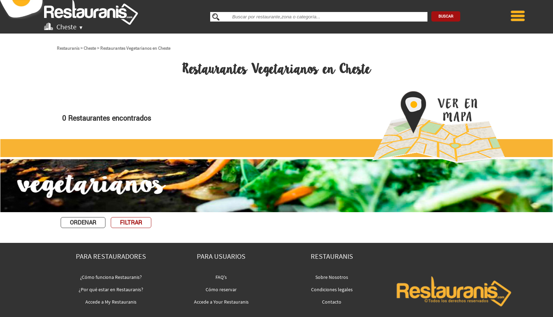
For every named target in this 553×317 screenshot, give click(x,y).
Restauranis (68, 48)
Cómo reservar (221, 289)
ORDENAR (83, 223)
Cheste (90, 48)
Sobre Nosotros (331, 277)
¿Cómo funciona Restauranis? (111, 277)
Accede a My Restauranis (110, 302)
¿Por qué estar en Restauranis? (111, 289)
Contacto (331, 302)
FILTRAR (131, 223)
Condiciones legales (332, 289)
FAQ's (221, 277)
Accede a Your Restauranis (221, 302)
